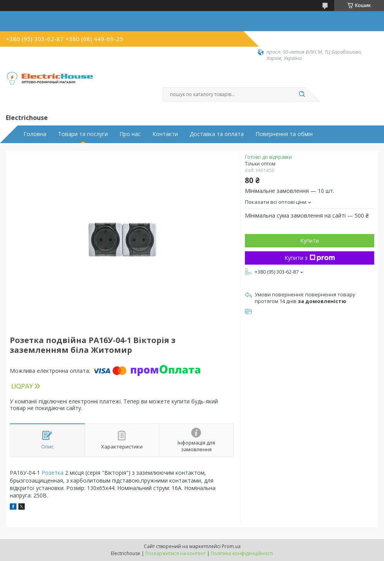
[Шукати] (302, 94)
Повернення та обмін (284, 134)
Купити (309, 240)
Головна (35, 134)
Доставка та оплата (217, 134)
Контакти (165, 134)
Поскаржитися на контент (175, 553)
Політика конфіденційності (242, 553)
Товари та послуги (83, 134)
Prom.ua (231, 546)
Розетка (52, 472)
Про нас (130, 134)
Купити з (309, 257)
